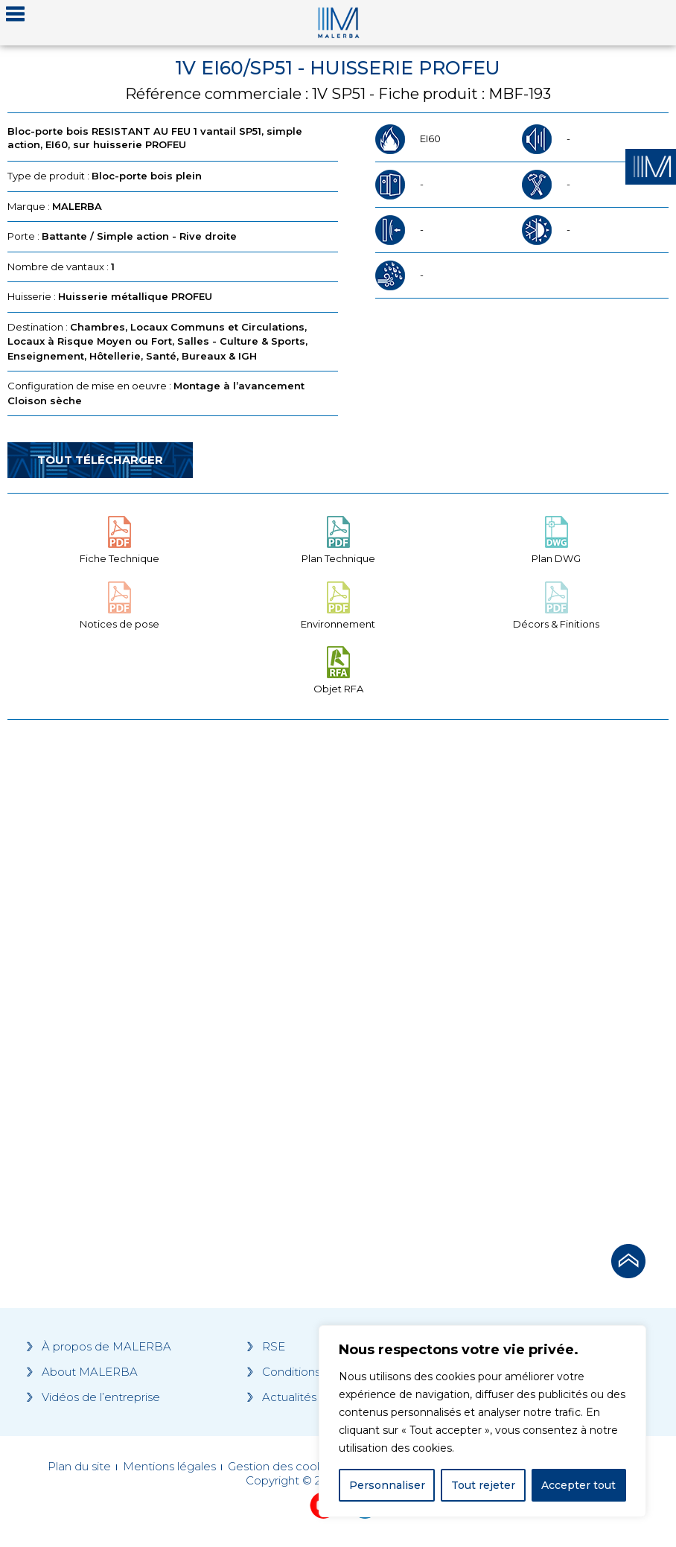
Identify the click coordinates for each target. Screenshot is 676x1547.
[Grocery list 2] (507, 978)
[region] (482, 1421)
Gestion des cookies (283, 1466)
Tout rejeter (483, 1485)
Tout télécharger (100, 460)
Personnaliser (387, 1485)
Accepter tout (578, 1485)
